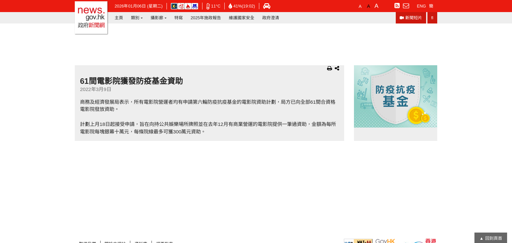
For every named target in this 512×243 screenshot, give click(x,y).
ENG (421, 6)
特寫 (178, 17)
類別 (135, 17)
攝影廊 (157, 17)
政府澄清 (270, 17)
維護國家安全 (241, 17)
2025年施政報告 (206, 17)
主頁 (119, 17)
